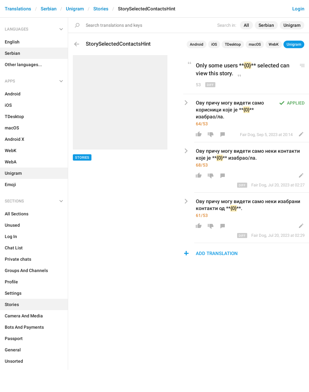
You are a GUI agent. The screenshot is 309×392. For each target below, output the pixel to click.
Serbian (48, 9)
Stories (100, 9)
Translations (18, 9)
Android (196, 44)
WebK (274, 44)
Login (298, 9)
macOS (255, 44)
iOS (214, 44)
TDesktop (233, 44)
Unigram (75, 9)
